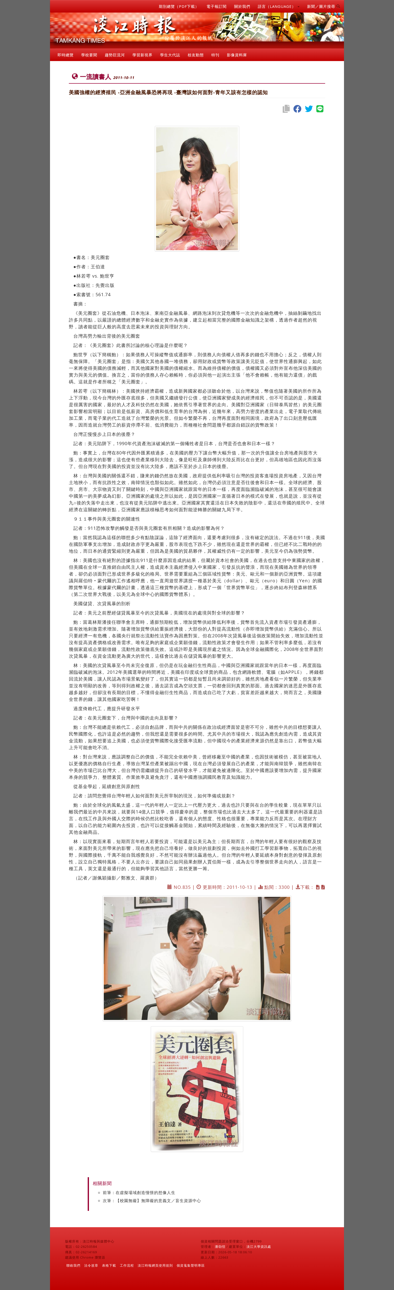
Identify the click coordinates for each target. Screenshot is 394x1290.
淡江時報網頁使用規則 (155, 1265)
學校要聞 (89, 54)
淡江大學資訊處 (259, 1246)
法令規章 (91, 1265)
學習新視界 (142, 54)
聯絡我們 (73, 1265)
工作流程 (127, 1265)
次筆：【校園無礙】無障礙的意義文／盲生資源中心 (152, 1200)
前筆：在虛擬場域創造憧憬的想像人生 (139, 1192)
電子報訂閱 (217, 6)
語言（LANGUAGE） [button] (279, 6)
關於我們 (242, 6)
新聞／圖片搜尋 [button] (323, 6)
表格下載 (109, 1265)
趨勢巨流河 (115, 54)
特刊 (215, 54)
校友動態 (196, 54)
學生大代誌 (170, 54)
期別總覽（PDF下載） (179, 6)
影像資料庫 (237, 54)
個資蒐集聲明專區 (191, 1265)
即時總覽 (66, 54)
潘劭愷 (220, 1246)
